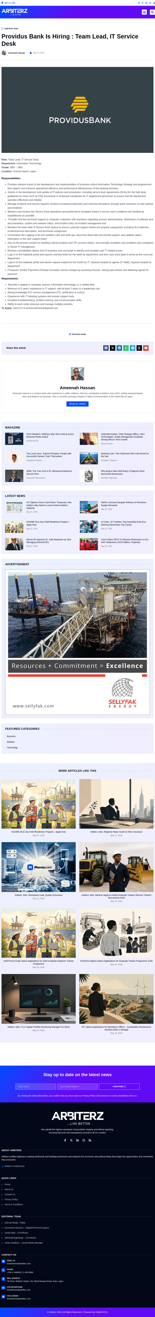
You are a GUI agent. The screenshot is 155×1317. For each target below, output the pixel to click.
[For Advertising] (3, 1288)
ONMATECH (101, 1312)
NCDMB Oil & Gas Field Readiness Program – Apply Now (39, 832)
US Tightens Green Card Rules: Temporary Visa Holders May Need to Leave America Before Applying (48, 505)
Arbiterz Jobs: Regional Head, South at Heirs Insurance (116, 832)
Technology (12, 747)
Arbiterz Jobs (11, 29)
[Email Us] (3, 1261)
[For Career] (3, 1296)
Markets (11, 742)
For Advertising (15, 1287)
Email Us (11, 1260)
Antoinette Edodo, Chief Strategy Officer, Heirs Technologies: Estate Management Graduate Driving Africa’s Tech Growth (123, 437)
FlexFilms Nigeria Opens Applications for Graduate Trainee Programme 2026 (116, 961)
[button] (144, 12)
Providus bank (79, 334)
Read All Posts (77, 404)
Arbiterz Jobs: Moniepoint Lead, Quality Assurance (38, 895)
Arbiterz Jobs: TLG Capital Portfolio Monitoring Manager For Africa (38, 1027)
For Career (12, 1296)
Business (11, 736)
